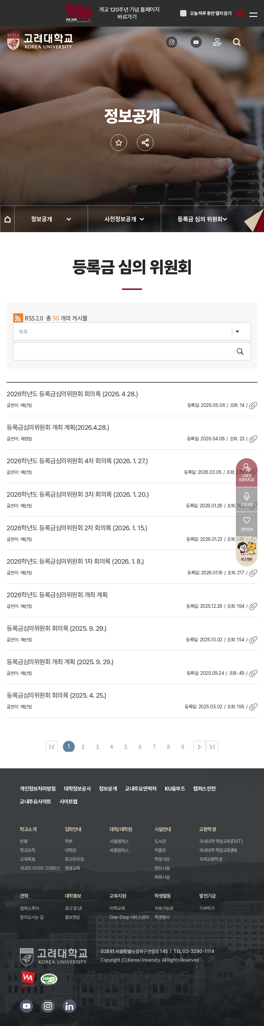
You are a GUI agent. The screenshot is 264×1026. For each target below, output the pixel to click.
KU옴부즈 (175, 789)
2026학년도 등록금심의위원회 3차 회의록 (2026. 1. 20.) (78, 494)
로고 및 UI (73, 908)
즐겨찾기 (118, 142)
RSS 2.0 (34, 318)
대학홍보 (73, 896)
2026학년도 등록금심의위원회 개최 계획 (57, 595)
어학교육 (117, 908)
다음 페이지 (199, 747)
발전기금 (207, 896)
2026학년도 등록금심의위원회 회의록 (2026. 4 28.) (72, 394)
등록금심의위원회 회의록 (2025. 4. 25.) (56, 695)
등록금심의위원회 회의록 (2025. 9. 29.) (57, 628)
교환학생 (207, 829)
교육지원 (118, 896)
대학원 (70, 850)
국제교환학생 (210, 859)
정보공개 (41, 219)
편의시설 (162, 868)
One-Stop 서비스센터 (129, 917)
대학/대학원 (121, 829)
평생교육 (72, 868)
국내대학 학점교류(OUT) (220, 841)
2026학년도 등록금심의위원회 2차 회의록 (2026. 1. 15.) (77, 528)
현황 (23, 841)
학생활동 (162, 896)
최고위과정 (74, 859)
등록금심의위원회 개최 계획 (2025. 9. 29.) (60, 662)
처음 (52, 747)
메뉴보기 (253, 15)
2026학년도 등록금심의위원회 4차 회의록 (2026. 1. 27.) (77, 461)
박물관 (160, 850)
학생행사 (162, 917)
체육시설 (162, 877)
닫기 (240, 13)
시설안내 (162, 829)
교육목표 (27, 859)
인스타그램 (48, 1006)
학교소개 (28, 829)
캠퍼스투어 (29, 908)
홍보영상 (72, 917)
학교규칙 (27, 850)
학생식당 (162, 859)
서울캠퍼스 (119, 841)
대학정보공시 (77, 789)
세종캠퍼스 (119, 850)
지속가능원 (164, 908)
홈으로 (7, 219)
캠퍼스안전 (204, 789)
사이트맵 (68, 802)
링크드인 (69, 1006)
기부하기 (206, 908)
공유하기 (145, 142)
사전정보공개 (120, 219)
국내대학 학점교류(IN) (218, 850)
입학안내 (73, 829)
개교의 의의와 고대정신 (40, 868)
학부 (68, 841)
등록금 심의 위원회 (200, 219)
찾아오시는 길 (32, 917)
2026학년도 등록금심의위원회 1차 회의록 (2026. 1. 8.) (75, 561)
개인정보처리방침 (38, 789)
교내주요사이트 (35, 802)
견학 (24, 896)
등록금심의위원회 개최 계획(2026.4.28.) (58, 427)
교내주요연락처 (140, 789)
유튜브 (26, 1006)
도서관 (160, 841)
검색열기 (237, 42)
